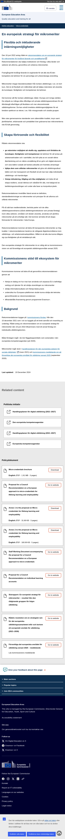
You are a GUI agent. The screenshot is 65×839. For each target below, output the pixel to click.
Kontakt (5, 783)
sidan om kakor (50, 820)
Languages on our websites (13, 792)
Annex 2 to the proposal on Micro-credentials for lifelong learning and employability (24, 533)
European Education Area (13, 704)
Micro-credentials (22, 26)
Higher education (8, 26)
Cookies (5, 797)
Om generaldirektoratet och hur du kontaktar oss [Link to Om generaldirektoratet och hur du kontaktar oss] (22, 729)
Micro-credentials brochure (20, 470)
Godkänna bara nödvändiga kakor (41, 834)
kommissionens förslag (36, 317)
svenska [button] (50, 8)
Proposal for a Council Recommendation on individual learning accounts (26, 578)
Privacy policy (7, 801)
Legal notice (7, 806)
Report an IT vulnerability (12, 788)
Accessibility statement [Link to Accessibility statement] (12, 718)
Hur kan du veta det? (55, 1)
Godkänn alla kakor (17, 834)
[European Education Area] (7, 7)
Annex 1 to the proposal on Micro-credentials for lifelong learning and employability (24, 511)
